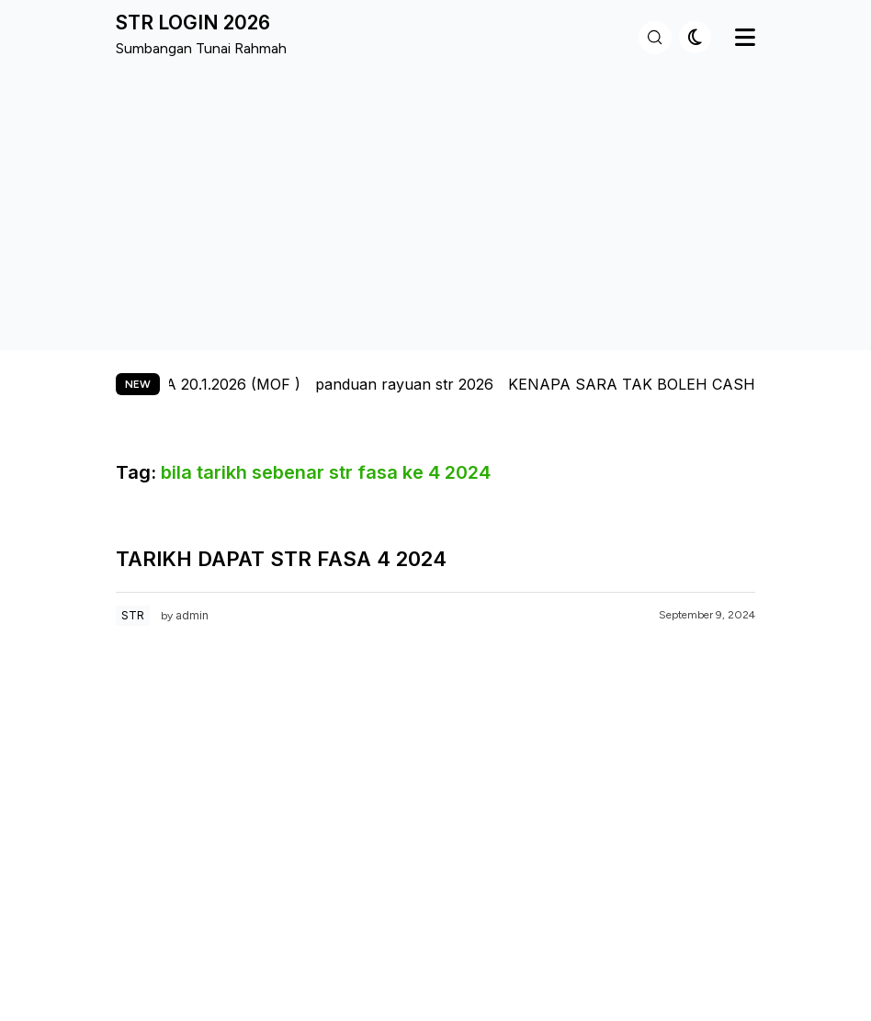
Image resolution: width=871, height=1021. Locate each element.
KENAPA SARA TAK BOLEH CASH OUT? (664, 384)
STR (132, 615)
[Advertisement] (435, 201)
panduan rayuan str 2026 (414, 384)
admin (192, 615)
